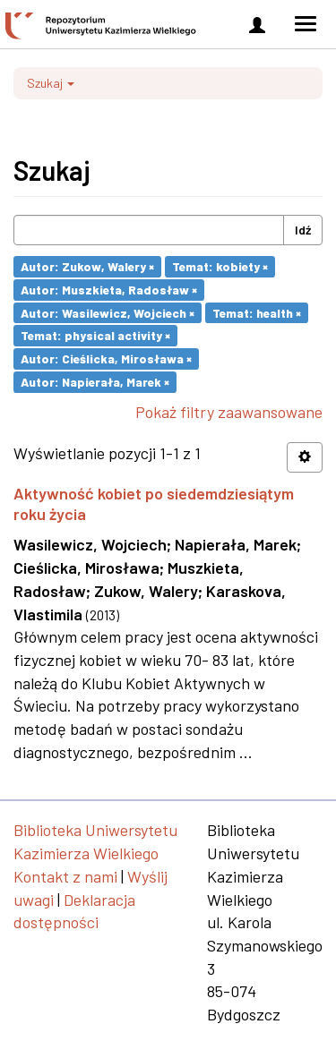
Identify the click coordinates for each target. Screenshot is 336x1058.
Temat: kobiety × (220, 266)
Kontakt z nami (65, 876)
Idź (303, 229)
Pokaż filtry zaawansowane (229, 412)
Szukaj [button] (50, 82)
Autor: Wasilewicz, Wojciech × (107, 312)
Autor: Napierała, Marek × (95, 381)
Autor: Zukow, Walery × (87, 266)
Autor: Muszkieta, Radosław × (109, 289)
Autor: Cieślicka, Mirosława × (106, 358)
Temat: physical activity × (95, 335)
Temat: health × (256, 312)
